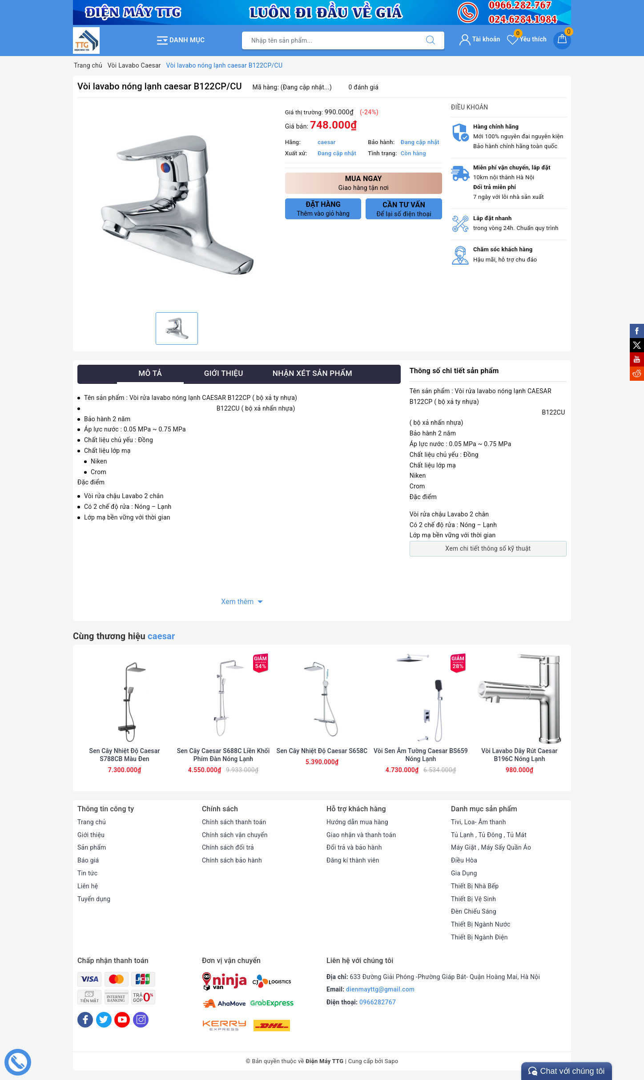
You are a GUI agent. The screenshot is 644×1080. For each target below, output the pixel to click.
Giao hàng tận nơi (363, 182)
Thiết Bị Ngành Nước (481, 924)
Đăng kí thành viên (352, 860)
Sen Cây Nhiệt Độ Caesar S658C (322, 750)
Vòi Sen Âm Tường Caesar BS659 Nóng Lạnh (421, 754)
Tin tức (87, 873)
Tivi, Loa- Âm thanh (478, 822)
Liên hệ (87, 886)
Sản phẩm (91, 847)
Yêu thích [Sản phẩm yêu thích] (527, 39)
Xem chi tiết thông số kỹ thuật (488, 548)
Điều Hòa (464, 860)
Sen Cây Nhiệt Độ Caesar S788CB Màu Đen (124, 754)
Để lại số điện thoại (404, 209)
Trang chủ (91, 822)
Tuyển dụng (93, 899)
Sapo (391, 1061)
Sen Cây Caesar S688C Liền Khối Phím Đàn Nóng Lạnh (223, 754)
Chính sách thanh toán (234, 822)
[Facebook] (85, 1020)
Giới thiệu (91, 834)
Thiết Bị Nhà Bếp (475, 886)
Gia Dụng (464, 873)
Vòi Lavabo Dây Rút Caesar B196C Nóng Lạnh (519, 754)
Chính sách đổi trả (228, 847)
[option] (176, 206)
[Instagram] (141, 1020)
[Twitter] (104, 1020)
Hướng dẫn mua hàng (357, 822)
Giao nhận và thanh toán (361, 834)
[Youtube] (122, 1020)
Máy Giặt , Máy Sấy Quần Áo (491, 847)
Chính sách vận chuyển (235, 834)
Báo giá (88, 860)
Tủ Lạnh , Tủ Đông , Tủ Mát (489, 834)
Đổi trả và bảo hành (354, 847)
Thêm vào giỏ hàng (323, 208)
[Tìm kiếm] (430, 40)
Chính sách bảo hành (232, 860)
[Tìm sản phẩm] (329, 40)
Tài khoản (479, 39)
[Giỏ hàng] (562, 40)
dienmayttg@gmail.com (380, 989)
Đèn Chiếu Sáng (473, 911)
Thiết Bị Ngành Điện (479, 937)
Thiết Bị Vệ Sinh (473, 899)
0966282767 (377, 1002)
